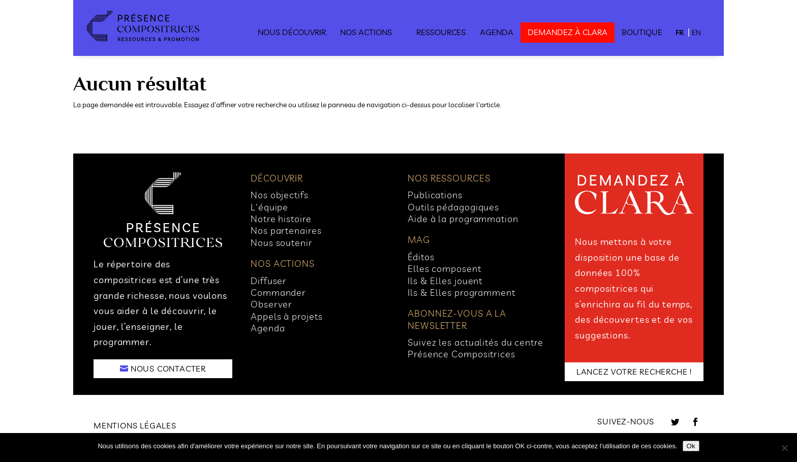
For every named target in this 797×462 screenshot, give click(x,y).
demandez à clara (567, 32)
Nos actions (366, 32)
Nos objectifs (280, 195)
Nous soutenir (282, 243)
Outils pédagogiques (453, 207)
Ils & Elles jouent (445, 281)
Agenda (496, 32)
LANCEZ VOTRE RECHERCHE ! (634, 371)
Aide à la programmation (463, 219)
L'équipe (269, 207)
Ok (691, 446)
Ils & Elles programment (461, 292)
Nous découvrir (292, 32)
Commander (278, 292)
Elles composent (444, 268)
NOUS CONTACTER (168, 368)
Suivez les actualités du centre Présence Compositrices (475, 348)
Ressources (441, 32)
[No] (784, 448)
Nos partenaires (286, 230)
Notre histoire (281, 219)
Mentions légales (135, 425)
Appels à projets (286, 316)
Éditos (421, 257)
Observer (271, 304)
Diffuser (269, 281)
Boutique (642, 32)
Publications (435, 195)
